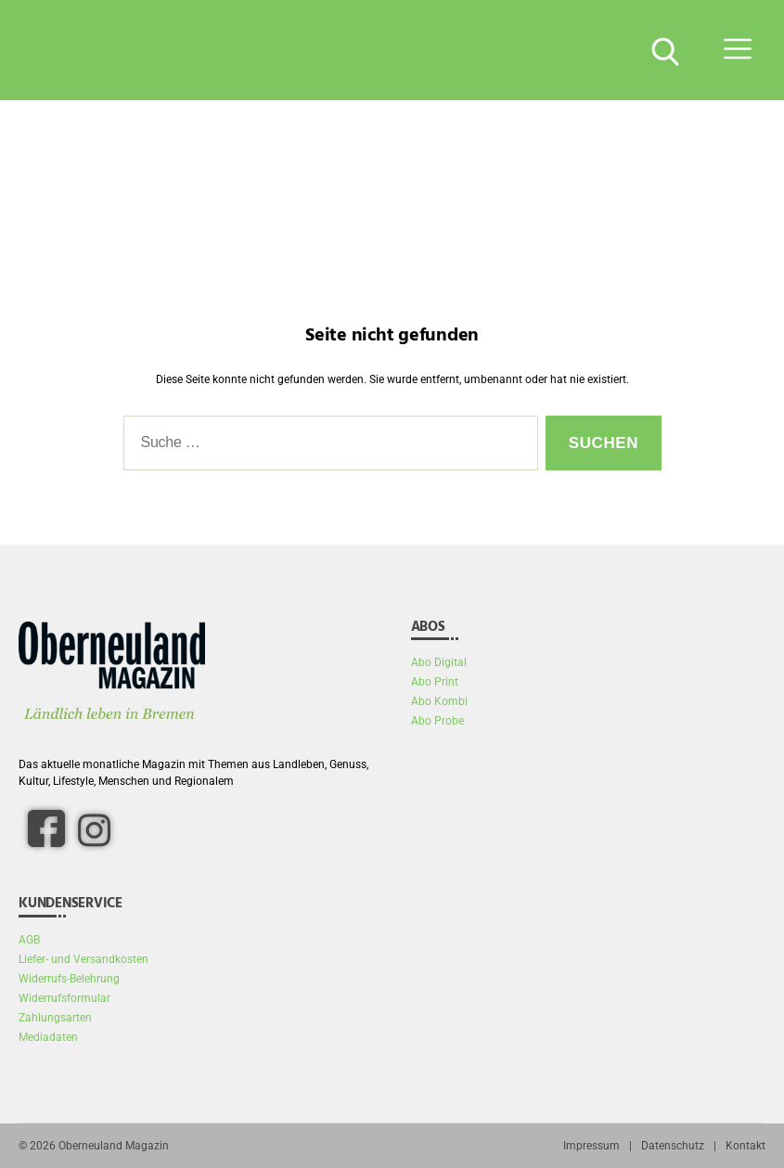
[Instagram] (93, 829)
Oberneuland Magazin (113, 1145)
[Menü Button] (737, 50)
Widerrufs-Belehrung (69, 978)
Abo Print (434, 681)
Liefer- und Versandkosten (83, 959)
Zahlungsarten (55, 1017)
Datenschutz (672, 1145)
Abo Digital (439, 662)
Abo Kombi (439, 701)
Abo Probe (437, 720)
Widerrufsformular (64, 998)
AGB (29, 939)
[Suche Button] (663, 50)
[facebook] (46, 828)
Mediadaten (48, 1037)
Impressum (591, 1145)
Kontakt (745, 1145)
